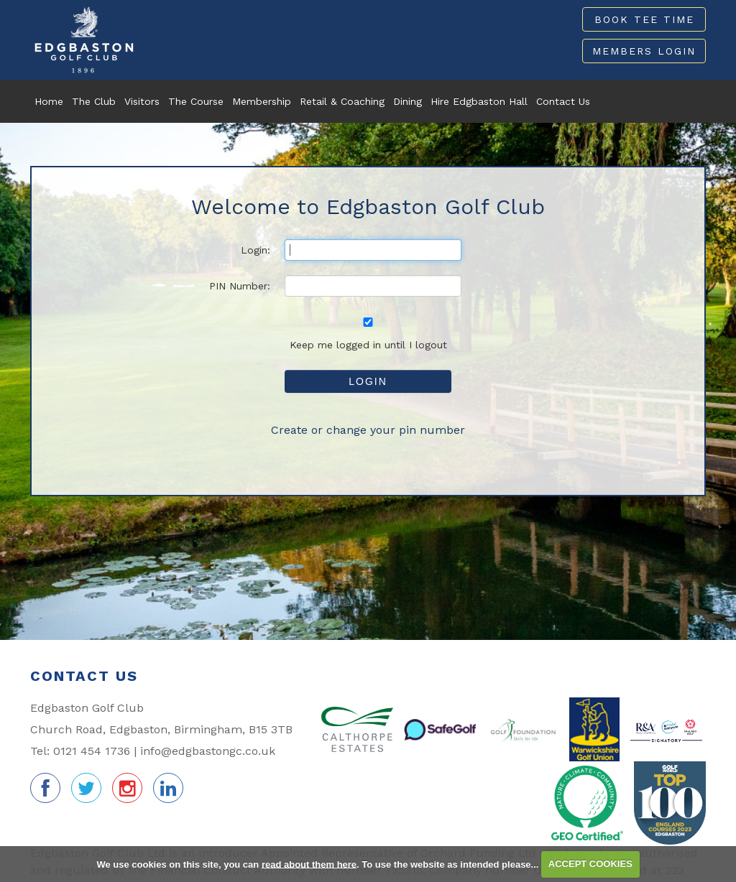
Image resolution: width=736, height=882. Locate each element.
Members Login (644, 51)
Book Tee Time (644, 19)
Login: (255, 250)
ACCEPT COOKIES (590, 863)
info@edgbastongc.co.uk (207, 751)
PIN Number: (239, 286)
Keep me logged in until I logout (368, 334)
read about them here (309, 863)
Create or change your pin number (368, 430)
